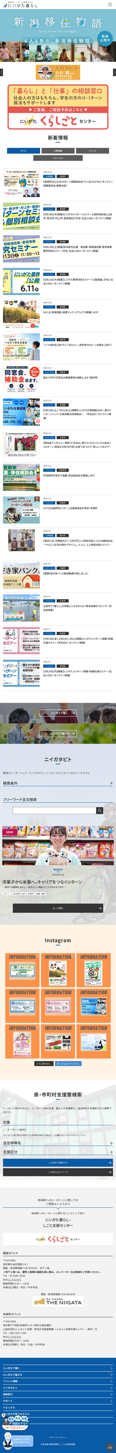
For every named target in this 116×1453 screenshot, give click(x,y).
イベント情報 (10, 1381)
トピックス (58, 157)
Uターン (7, 893)
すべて (23, 150)
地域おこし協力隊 (12, 1420)
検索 (99, 810)
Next (114, 72)
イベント (92, 150)
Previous (1, 72)
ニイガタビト (10, 1388)
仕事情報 (58, 150)
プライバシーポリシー (58, 1437)
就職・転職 (40, 893)
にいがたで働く (11, 1368)
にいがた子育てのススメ (16, 1414)
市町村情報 (9, 1427)
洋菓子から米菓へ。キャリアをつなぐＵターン (42, 882)
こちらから (15, 1279)
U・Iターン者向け (15, 1129)
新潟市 (30, 893)
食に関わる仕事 (19, 893)
